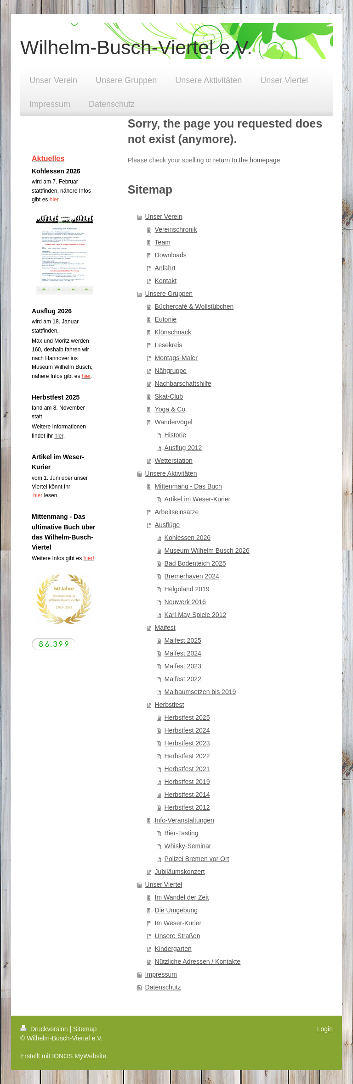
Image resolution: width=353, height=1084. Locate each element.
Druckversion (44, 1029)
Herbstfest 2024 (187, 730)
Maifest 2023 (183, 666)
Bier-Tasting (182, 833)
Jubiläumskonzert (180, 871)
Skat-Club (169, 396)
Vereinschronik (176, 229)
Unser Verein (163, 216)
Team (163, 242)
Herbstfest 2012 (187, 807)
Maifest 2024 (183, 653)
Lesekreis (168, 345)
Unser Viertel (163, 884)
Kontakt (165, 280)
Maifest (165, 627)
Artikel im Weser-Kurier (198, 499)
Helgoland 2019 (187, 589)
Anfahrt (165, 268)
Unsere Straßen (177, 935)
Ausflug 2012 (183, 447)
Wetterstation (174, 460)
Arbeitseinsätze (177, 512)
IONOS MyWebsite (79, 1056)
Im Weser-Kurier (178, 923)
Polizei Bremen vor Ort (197, 858)
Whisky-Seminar (188, 846)
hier (58, 436)
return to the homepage (246, 160)
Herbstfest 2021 (187, 769)
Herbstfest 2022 (187, 756)
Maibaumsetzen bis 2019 (200, 691)
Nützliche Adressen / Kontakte (198, 961)
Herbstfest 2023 (187, 743)
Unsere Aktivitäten (171, 473)
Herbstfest (169, 704)
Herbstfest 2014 (187, 794)
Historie (175, 435)
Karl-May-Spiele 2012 (196, 614)
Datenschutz (163, 987)
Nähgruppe (171, 370)
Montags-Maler (176, 357)
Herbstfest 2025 (187, 717)
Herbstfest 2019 (187, 781)
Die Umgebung (176, 910)
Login (325, 1029)
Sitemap (85, 1029)
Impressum (161, 974)
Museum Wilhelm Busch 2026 (207, 550)
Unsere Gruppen (169, 293)
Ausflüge (167, 524)
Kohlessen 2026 (188, 537)
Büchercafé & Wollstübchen (194, 306)
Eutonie (165, 319)
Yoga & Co (170, 409)
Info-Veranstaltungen (184, 820)
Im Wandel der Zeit (182, 897)
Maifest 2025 (183, 640)
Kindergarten (173, 948)
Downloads (171, 255)
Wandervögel (174, 422)
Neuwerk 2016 (185, 602)
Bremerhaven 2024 (192, 576)
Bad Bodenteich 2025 (195, 563)
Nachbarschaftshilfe (183, 383)
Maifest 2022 (183, 679)
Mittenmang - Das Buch (188, 486)
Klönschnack (173, 332)
